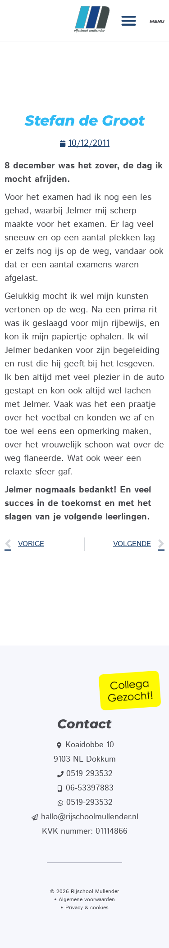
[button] (129, 20)
